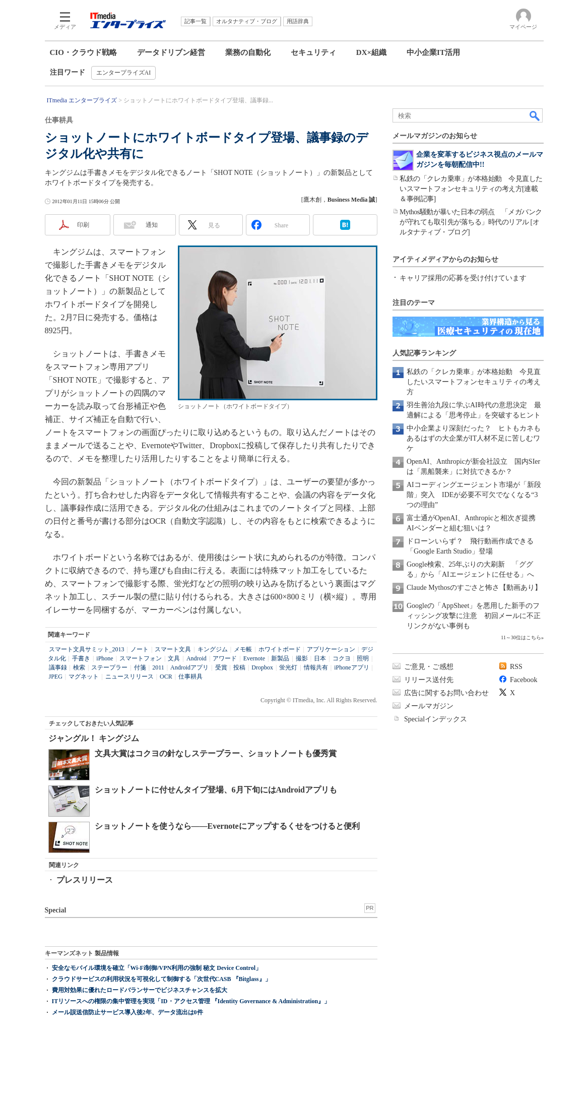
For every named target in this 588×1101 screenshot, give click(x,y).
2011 (158, 667)
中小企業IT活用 (433, 52)
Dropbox (262, 667)
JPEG (55, 676)
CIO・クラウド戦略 (83, 52)
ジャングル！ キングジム (93, 738)
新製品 (280, 658)
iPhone (104, 658)
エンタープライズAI (123, 72)
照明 (363, 658)
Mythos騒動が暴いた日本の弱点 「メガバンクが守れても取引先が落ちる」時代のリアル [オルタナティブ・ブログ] (471, 222)
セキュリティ (313, 52)
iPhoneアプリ (351, 667)
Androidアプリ (189, 667)
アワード (225, 658)
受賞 (221, 667)
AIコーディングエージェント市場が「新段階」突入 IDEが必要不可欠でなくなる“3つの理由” (474, 495)
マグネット (84, 676)
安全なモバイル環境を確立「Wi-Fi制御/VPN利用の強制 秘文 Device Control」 (157, 967)
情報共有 (316, 667)
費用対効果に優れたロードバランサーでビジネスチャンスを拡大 (139, 990)
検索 (79, 667)
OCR (166, 676)
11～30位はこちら (521, 637)
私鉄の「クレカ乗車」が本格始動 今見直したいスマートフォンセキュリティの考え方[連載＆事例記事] (471, 189)
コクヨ (342, 658)
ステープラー (109, 667)
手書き (81, 658)
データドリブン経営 (171, 52)
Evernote (254, 658)
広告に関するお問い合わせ (446, 693)
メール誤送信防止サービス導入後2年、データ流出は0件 (127, 1012)
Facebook (523, 680)
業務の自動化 (248, 52)
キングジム (213, 649)
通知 (152, 224)
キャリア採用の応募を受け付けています (463, 278)
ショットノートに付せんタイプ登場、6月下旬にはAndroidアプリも (216, 789)
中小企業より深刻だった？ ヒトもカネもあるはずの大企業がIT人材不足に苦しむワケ (474, 438)
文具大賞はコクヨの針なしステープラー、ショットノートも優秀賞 (216, 753)
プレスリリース (84, 880)
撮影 (302, 658)
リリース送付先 (428, 680)
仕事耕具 (190, 676)
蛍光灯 (288, 667)
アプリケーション (331, 649)
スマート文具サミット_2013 (86, 649)
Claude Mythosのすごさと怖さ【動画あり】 (474, 587)
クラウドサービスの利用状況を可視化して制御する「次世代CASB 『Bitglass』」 (161, 979)
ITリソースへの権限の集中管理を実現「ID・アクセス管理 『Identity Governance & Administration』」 (191, 1001)
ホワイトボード (279, 649)
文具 (174, 658)
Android (196, 658)
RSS (516, 666)
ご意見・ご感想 (428, 666)
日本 (320, 658)
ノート (139, 649)
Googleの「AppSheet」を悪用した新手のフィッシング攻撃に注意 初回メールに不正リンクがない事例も (474, 616)
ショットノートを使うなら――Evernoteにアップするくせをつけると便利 (227, 826)
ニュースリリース (129, 676)
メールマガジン (428, 706)
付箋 (140, 667)
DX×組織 (371, 52)
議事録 (58, 667)
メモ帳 (243, 649)
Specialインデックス (435, 719)
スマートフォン (140, 658)
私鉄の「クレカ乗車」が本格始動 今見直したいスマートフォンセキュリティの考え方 (474, 382)
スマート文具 (173, 649)
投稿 (239, 667)
